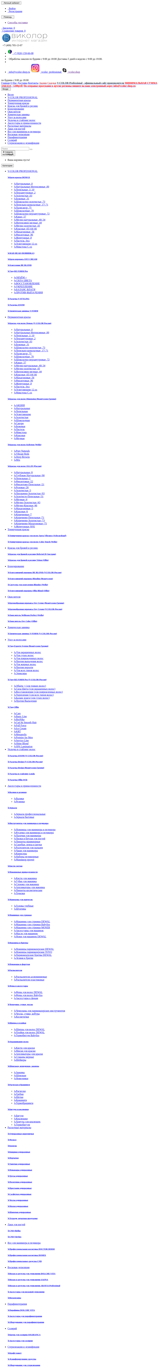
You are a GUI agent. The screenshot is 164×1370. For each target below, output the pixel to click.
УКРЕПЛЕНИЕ (23, 286)
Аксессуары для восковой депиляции (26, 1292)
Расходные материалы (19, 126)
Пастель (19, 429)
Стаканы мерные (24, 1057)
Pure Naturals (22, 451)
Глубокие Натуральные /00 (29, 475)
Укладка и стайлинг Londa (21, 774)
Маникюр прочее (24, 859)
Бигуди (18, 1115)
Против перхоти (23, 667)
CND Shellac (14, 1230)
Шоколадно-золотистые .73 (29, 201)
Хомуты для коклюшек (27, 1121)
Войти (12, 8)
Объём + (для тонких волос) (30, 686)
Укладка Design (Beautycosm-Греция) (26, 767)
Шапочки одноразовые (19, 1212)
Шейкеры (20, 1060)
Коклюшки (21, 1118)
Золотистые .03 (23, 195)
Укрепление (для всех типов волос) (34, 695)
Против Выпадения (25, 701)
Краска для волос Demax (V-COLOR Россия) (29, 323)
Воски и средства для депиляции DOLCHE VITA (31, 1273)
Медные (19, 438)
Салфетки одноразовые (19, 1194)
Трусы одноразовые (18, 1176)
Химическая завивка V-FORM (23, 311)
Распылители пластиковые (29, 979)
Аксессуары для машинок (29, 930)
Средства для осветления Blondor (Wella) (28, 584)
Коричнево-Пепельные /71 (29, 517)
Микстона (20, 432)
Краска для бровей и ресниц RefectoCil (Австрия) (32, 554)
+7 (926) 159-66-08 (20, 53)
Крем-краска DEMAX (19, 177)
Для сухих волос (24, 655)
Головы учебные (24, 905)
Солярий (12, 140)
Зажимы (19, 1072)
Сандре (19, 423)
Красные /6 (21, 511)
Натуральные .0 (23, 183)
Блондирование (16, 108)
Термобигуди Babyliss (26, 1035)
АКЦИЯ (19, 405)
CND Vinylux (14, 1237)
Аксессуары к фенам (26, 998)
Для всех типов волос (26, 670)
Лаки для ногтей (16, 128)
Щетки (18, 1097)
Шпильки (20, 1075)
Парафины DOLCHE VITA (21, 1310)
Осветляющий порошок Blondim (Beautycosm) (30, 578)
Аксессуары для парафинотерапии (25, 1316)
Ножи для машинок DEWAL (30, 936)
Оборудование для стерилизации (24, 1365)
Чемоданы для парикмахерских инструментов (39, 1010)
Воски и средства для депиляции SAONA (28, 1279)
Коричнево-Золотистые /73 (29, 520)
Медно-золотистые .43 (27, 225)
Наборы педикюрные (26, 856)
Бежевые (19, 426)
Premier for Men (23, 737)
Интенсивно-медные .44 (28, 222)
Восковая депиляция (18, 134)
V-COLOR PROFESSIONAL (23, 97)
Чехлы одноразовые (18, 1200)
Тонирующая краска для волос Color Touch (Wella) (32, 542)
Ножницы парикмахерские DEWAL (34, 949)
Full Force (20, 725)
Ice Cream (20, 728)
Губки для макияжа (25, 881)
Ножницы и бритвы (18, 942)
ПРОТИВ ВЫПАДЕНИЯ (28, 292)
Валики (19, 798)
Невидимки (21, 1078)
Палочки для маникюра (27, 835)
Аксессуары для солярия (20, 1340)
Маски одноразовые (18, 1206)
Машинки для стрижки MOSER (32, 927)
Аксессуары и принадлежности (24, 123)
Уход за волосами (17, 117)
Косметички (21, 1016)
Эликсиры (20, 673)
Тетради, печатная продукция (23, 1218)
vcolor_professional (46, 72)
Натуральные (22, 408)
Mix (17, 460)
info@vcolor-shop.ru (19, 72)
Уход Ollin (13, 707)
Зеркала (12, 808)
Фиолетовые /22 (23, 481)
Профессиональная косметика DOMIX (27, 1255)
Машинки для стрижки (20, 915)
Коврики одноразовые (19, 1152)
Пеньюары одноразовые (20, 1170)
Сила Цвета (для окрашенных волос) (34, 689)
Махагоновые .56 (24, 231)
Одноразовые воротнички (21, 1133)
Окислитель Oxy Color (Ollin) (22, 621)
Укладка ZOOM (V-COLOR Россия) (25, 755)
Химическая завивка (18, 114)
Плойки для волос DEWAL (29, 1032)
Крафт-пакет (15, 1353)
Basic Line (20, 716)
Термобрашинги (23, 1103)
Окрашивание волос (18, 1041)
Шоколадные (22, 420)
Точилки (19, 893)
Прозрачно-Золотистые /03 (29, 493)
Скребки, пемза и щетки (28, 844)
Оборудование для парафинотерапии (26, 1322)
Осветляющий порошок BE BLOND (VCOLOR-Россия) (35, 572)
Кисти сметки (15, 866)
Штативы (20, 908)
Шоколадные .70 (24, 210)
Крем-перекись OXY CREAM (22, 259)
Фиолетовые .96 (23, 234)
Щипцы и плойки (17, 1023)
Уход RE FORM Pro (18, 271)
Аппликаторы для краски (28, 1054)
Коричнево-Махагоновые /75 (30, 523)
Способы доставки (18, 22)
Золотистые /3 (22, 490)
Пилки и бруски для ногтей (29, 838)
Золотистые (21, 417)
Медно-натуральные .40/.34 (29, 219)
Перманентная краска (19, 100)
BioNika (19, 719)
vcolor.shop (71, 72)
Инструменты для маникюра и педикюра (28, 823)
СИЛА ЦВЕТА (23, 280)
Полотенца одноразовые (20, 1182)
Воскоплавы (14, 1298)
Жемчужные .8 (23, 237)
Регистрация (15, 11)
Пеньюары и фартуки (19, 964)
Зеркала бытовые (24, 817)
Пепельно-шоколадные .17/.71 (31, 204)
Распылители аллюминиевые (30, 976)
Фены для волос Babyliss (28, 995)
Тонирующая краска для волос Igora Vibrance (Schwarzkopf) (37, 535)
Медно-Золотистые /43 (27, 502)
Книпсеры (20, 853)
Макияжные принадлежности (23, 872)
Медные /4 (20, 499)
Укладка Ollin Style (17, 780)
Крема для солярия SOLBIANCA (24, 1334)
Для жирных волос (25, 664)
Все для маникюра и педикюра (24, 131)
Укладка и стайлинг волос (21, 120)
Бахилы (12, 1146)
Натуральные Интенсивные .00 (31, 186)
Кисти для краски (24, 1048)
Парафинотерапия (17, 137)
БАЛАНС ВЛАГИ (24, 289)
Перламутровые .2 (24, 192)
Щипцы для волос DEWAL (29, 1029)
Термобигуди (22, 1124)
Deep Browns (22, 457)
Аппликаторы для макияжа (29, 887)
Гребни (19, 1094)
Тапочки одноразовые (19, 1164)
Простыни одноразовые (20, 1188)
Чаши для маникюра (26, 850)
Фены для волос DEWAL (28, 992)
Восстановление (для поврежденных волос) (38, 692)
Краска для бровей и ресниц (23, 106)
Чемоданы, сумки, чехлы (20, 1004)
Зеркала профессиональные (30, 814)
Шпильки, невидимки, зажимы (23, 1066)
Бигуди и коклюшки (18, 1109)
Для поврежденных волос (28, 658)
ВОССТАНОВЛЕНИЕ (27, 283)
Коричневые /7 (23, 514)
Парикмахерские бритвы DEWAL (33, 955)
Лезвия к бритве (23, 958)
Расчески (20, 1091)
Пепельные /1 (22, 478)
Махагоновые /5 (23, 508)
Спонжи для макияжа (26, 884)
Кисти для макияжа (25, 878)
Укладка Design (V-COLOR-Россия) (25, 761)
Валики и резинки (17, 792)
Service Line (21, 740)
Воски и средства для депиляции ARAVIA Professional (34, 1285)
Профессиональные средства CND (25, 1261)
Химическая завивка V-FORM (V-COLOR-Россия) (32, 633)
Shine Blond (21, 743)
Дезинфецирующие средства (22, 1359)
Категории (7, 165)
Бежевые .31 (21, 198)
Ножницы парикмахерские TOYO (33, 952)
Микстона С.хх (23, 246)
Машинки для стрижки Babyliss (32, 924)
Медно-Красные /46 (25, 505)
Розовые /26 (21, 487)
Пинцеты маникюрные (27, 841)
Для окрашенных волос (27, 652)
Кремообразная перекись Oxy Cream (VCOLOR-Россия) (35, 609)
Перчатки (13, 1158)
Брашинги (20, 1100)
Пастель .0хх (22, 240)
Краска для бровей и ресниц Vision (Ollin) (28, 560)
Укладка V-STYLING (18, 298)
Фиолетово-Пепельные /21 (29, 484)
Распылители (15, 970)
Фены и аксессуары (18, 986)
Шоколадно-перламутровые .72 (32, 213)
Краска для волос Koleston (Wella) (24, 444)
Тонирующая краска (18, 103)
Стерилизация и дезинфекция (23, 143)
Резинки (19, 801)
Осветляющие (22, 414)
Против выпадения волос (28, 661)
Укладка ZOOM (16, 305)
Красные (19, 435)
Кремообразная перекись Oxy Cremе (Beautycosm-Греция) (36, 603)
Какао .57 (20, 216)
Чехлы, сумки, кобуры (27, 1013)
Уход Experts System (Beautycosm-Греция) (28, 646)
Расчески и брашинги (19, 1084)
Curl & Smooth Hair (25, 722)
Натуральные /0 (23, 472)
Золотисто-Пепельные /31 (29, 496)
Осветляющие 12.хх (25, 243)
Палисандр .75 (22, 207)
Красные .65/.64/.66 (25, 228)
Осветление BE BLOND (20, 265)
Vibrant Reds (21, 454)
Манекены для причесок (20, 899)
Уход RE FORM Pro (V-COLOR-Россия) (27, 679)
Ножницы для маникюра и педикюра (35, 829)
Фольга (12, 1140)
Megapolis (20, 734)
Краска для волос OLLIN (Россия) (24, 466)
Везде (11, 94)
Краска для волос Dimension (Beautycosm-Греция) (32, 399)
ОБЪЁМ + (20, 277)
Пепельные (21, 411)
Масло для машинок (26, 933)
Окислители (14, 111)
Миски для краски (24, 1051)
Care (17, 713)
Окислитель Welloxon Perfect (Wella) (26, 615)
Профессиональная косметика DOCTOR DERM (31, 1249)
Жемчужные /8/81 (24, 526)
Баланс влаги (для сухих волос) (32, 698)
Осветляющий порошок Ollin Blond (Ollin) (28, 590)
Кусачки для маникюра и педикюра (34, 832)
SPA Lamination (23, 746)
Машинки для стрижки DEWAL (32, 921)
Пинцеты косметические (28, 890)
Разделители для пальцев (28, 847)
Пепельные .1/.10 (24, 189)
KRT (17, 731)
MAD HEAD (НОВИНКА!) (21, 253)
